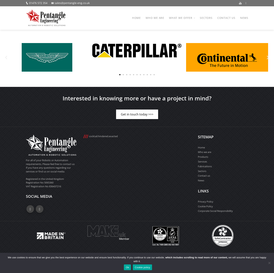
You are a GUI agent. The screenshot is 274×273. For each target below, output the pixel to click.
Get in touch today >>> (137, 114)
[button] (6, 57)
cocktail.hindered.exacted (100, 136)
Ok (127, 267)
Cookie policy (142, 267)
